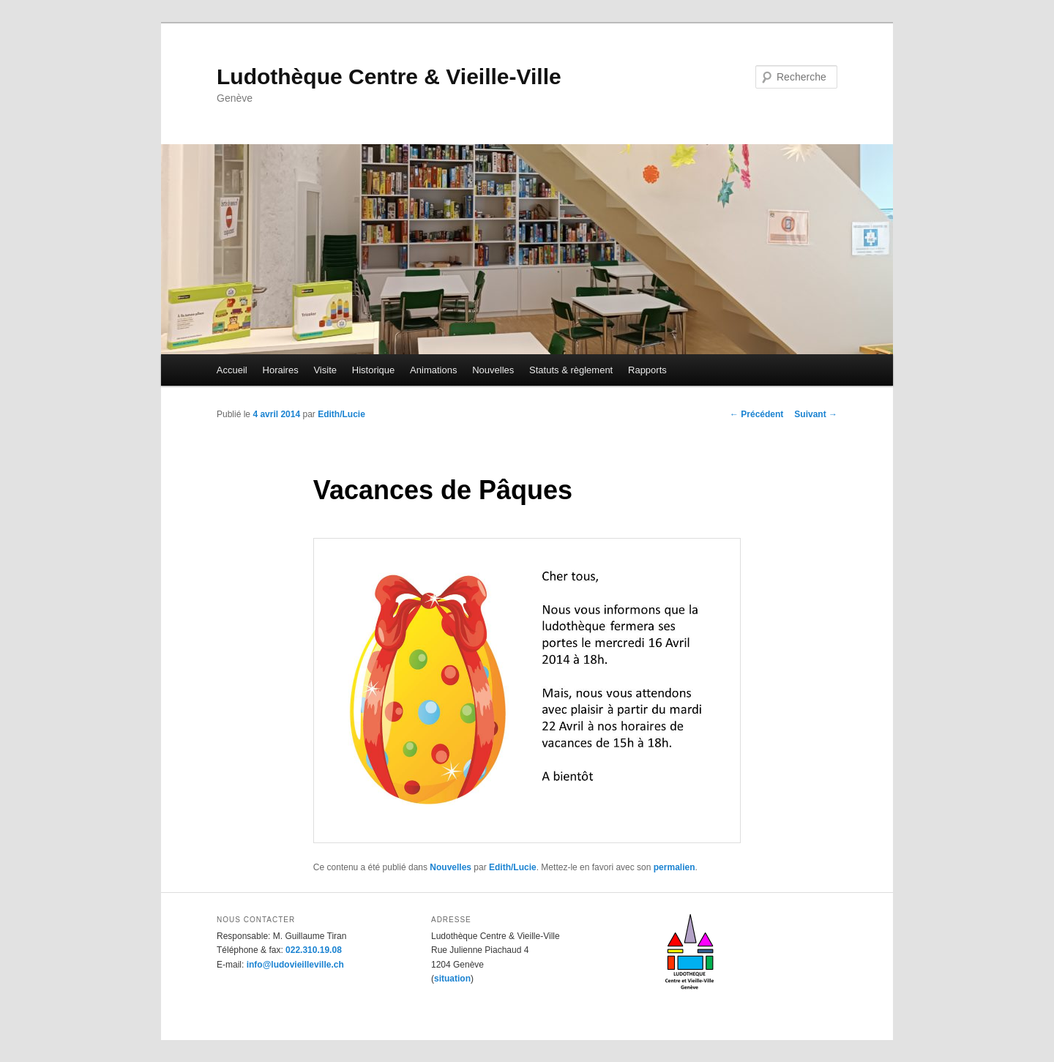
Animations (433, 369)
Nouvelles (493, 369)
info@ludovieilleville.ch (295, 965)
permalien (674, 867)
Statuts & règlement (571, 369)
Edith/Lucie (341, 414)
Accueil (232, 369)
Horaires (281, 369)
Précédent (756, 414)
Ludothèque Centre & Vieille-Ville (389, 76)
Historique (373, 369)
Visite (325, 369)
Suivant (815, 414)
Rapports (647, 369)
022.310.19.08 (313, 950)
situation (452, 978)
